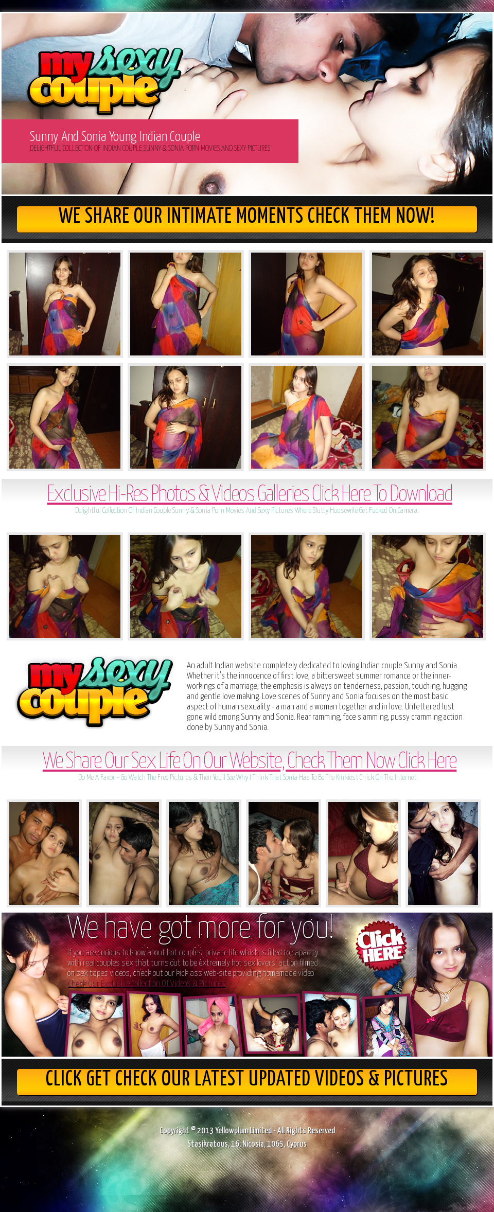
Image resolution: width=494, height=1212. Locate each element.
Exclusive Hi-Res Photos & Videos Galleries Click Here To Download (249, 495)
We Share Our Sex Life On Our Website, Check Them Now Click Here (249, 762)
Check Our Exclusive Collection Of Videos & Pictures (146, 983)
